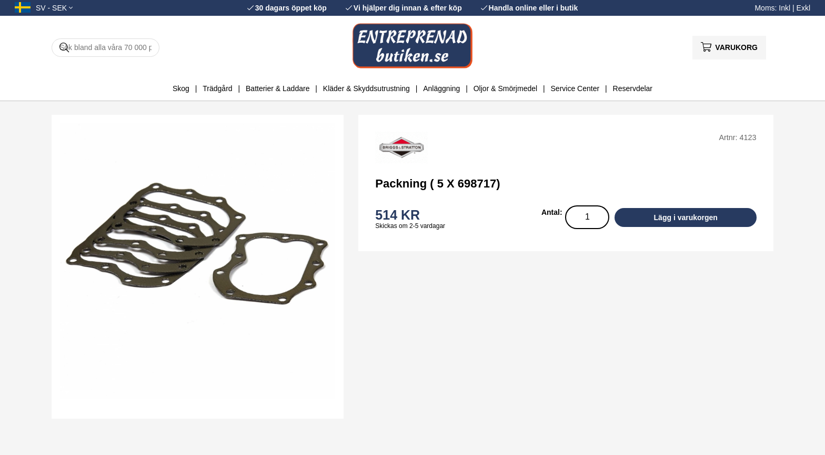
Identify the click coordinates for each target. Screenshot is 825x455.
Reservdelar (632, 88)
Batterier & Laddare (277, 88)
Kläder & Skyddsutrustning (366, 88)
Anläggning (441, 88)
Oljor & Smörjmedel (505, 88)
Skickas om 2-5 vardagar (410, 226)
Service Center (575, 88)
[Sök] (105, 47)
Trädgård (217, 88)
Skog (181, 88)
